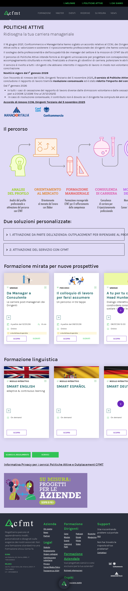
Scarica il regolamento (17, 455)
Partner (47, 536)
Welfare (70, 3)
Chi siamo (117, 3)
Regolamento (49, 551)
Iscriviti (36, 339)
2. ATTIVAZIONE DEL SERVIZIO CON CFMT (37, 250)
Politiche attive (93, 3)
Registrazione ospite (73, 583)
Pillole (78, 541)
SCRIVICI (45, 455)
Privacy (47, 564)
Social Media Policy (52, 567)
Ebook (78, 537)
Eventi (72, 13)
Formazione (44, 13)
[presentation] (120, 310)
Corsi (66, 534)
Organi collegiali (51, 554)
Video (78, 544)
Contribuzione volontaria (50, 559)
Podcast (79, 534)
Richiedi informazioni (73, 570)
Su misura (100, 13)
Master (60, 13)
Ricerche (85, 13)
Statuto (47, 547)
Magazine (91, 537)
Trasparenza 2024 (51, 571)
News (114, 13)
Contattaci (101, 553)
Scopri (16, 339)
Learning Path (67, 545)
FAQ (99, 536)
